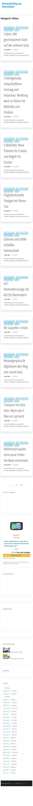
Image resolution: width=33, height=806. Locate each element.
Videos (16, 30)
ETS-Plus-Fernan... (7, 755)
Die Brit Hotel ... (6, 770)
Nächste (21, 485)
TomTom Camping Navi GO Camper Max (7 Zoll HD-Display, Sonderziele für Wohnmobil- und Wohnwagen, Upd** (16, 543)
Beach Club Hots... (7, 732)
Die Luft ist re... (6, 738)
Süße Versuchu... (6, 761)
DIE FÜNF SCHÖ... (7, 705)
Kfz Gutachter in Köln (16, 327)
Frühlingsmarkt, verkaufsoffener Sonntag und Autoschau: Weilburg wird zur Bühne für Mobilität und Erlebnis (16, 95)
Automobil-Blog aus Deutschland (11, 5)
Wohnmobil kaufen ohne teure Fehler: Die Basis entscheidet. (16, 455)
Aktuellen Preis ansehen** (16, 555)
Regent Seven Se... (7, 752)
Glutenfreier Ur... (7, 735)
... (3, 688)
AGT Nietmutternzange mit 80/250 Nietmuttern (16, 289)
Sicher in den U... (7, 764)
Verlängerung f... (6, 741)
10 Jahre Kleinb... (6, 758)
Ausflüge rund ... (6, 711)
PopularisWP (23, 783)
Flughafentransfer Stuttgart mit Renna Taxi (15, 201)
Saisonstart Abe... (6, 746)
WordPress (12, 783)
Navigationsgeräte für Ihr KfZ (16, 652)
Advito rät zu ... (6, 743)
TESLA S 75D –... (6, 714)
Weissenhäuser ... (7, 717)
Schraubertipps (8, 30)
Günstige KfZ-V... (6, 694)
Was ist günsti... (6, 700)
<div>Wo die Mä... (7, 708)
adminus (16, 50)
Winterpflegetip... (7, 691)
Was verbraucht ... (7, 702)
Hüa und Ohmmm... (7, 726)
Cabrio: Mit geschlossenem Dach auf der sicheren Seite (16, 39)
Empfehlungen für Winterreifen (17, 658)
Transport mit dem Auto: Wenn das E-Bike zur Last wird (14, 410)
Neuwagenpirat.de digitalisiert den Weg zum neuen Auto (16, 366)
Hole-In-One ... (6, 773)
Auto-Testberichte (9, 28)
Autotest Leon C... (7, 723)
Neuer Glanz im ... (7, 729)
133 (17, 485)
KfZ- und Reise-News (22, 28)
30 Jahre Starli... (6, 767)
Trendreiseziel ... (6, 749)
